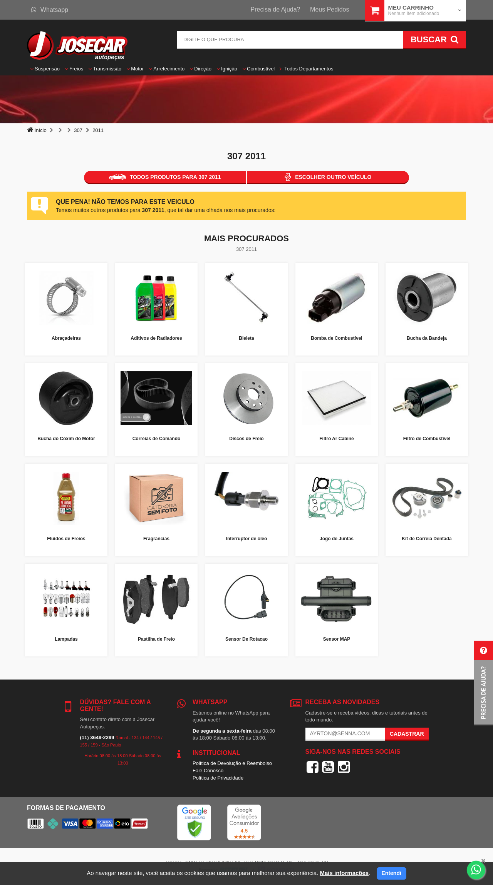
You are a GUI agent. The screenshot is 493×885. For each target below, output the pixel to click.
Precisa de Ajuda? (275, 9)
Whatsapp (49, 10)
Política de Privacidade (218, 778)
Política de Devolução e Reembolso (232, 763)
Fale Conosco (208, 770)
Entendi (391, 873)
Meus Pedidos (329, 9)
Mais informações (344, 873)
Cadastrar (407, 734)
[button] (483, 683)
